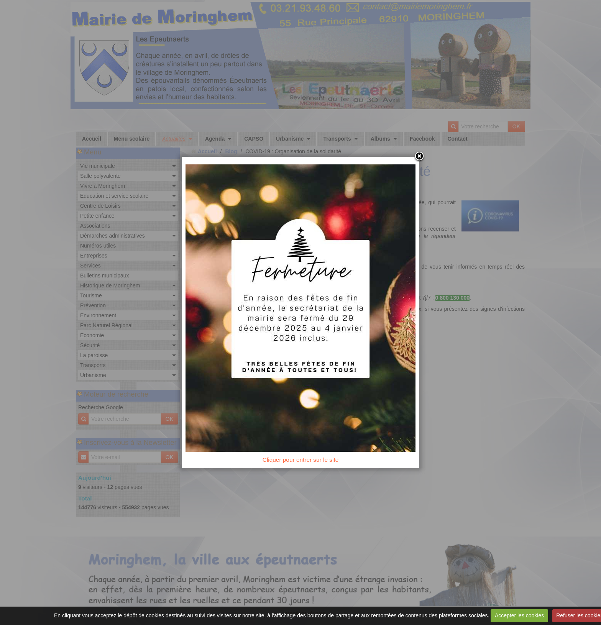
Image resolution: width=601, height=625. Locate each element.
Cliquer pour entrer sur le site (300, 459)
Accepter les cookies (519, 615)
